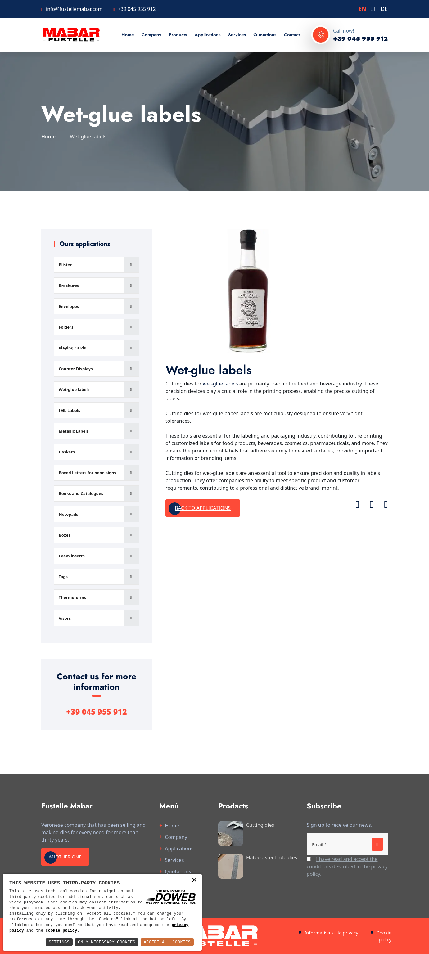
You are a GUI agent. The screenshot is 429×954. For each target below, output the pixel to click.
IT (373, 8)
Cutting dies (260, 824)
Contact (292, 34)
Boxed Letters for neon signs (87, 472)
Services (237, 34)
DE (384, 8)
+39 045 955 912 (137, 9)
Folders (66, 327)
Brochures (69, 285)
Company (151, 34)
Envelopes (69, 306)
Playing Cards (72, 348)
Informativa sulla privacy (331, 932)
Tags (63, 576)
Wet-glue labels (74, 389)
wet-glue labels (219, 383)
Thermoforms (72, 597)
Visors (65, 618)
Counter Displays (76, 368)
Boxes (64, 535)
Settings (59, 942)
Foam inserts (72, 556)
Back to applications (203, 508)
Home (127, 34)
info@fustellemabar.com (74, 9)
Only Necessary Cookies (106, 942)
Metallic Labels (74, 431)
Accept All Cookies (167, 942)
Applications (208, 34)
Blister (65, 265)
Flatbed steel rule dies (271, 857)
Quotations (264, 34)
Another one (68, 856)
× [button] (194, 880)
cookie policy (61, 931)
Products (178, 34)
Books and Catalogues (81, 493)
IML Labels (69, 410)
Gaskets (67, 452)
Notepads (68, 514)
